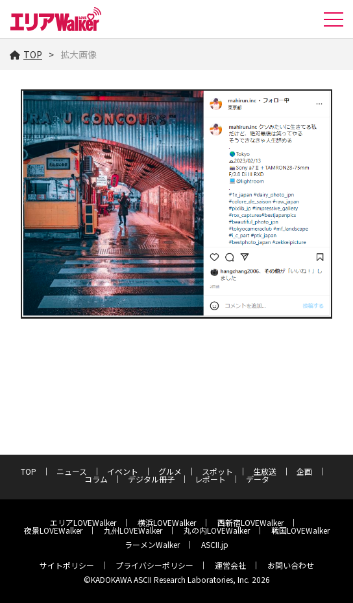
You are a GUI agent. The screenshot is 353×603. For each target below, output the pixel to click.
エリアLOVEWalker (83, 522)
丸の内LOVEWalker (217, 530)
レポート (210, 478)
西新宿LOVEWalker (250, 522)
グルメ (170, 471)
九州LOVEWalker (133, 530)
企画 (304, 471)
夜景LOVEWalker (53, 530)
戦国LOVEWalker (300, 530)
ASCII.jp (214, 544)
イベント (122, 471)
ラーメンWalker (152, 544)
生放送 (264, 471)
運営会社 (230, 565)
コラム (96, 478)
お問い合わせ (290, 565)
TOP (26, 54)
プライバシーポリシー (154, 565)
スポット (217, 471)
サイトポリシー (67, 565)
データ (257, 478)
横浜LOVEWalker (167, 522)
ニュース (71, 471)
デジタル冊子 (151, 478)
